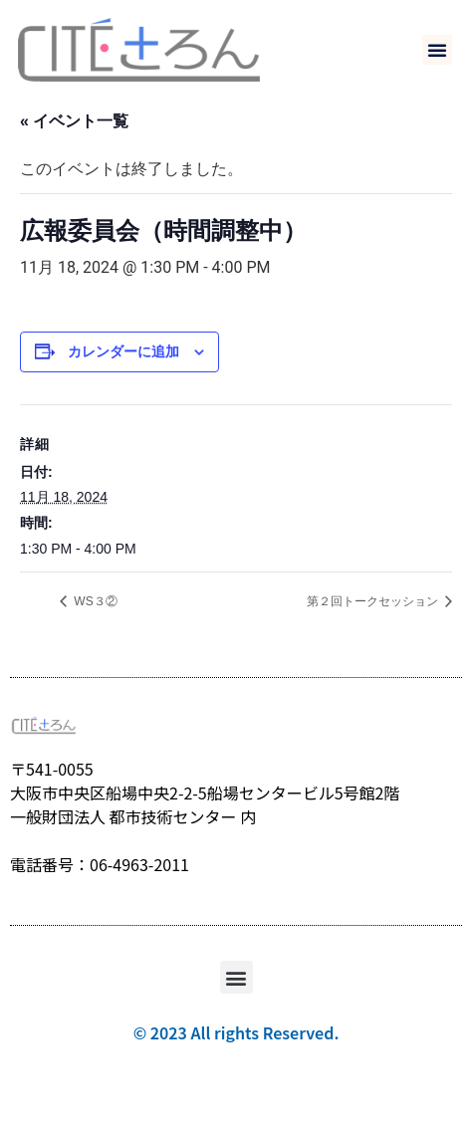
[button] (437, 50)
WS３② (94, 631)
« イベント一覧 (74, 150)
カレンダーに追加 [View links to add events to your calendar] (123, 381)
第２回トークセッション (374, 631)
